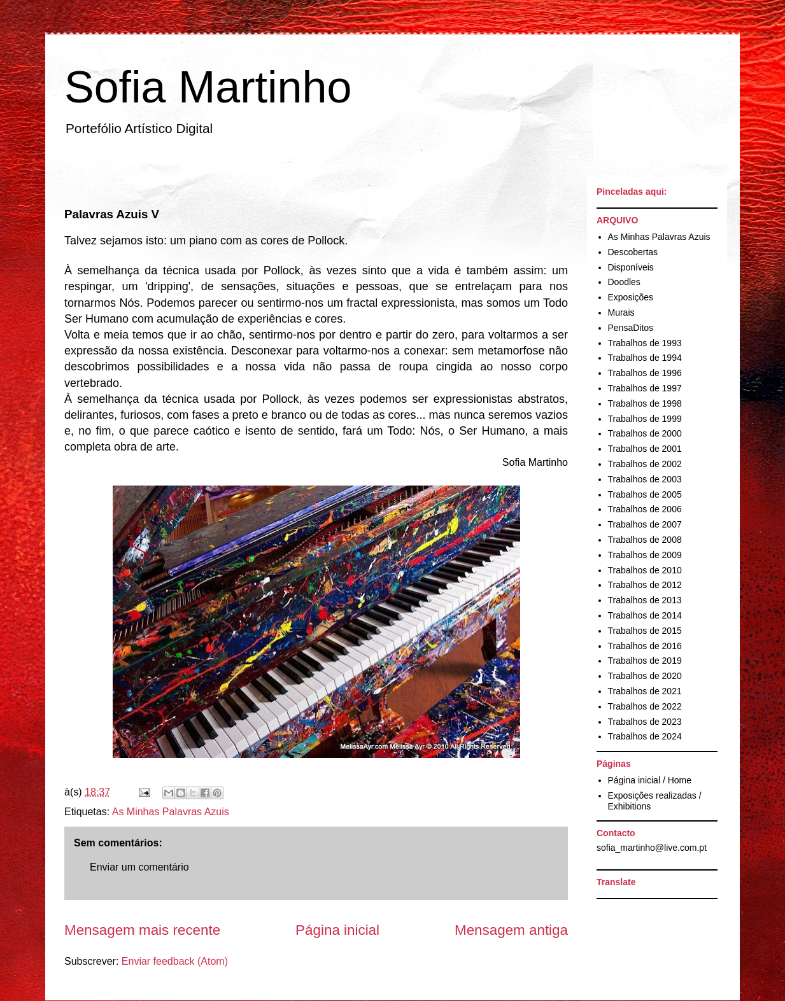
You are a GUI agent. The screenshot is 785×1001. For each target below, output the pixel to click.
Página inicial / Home (650, 780)
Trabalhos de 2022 (645, 706)
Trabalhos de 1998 (645, 403)
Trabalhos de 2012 (645, 585)
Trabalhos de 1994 (645, 358)
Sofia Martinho (207, 87)
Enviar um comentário (139, 867)
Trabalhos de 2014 (645, 615)
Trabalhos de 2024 (645, 736)
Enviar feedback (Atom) (175, 961)
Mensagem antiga (511, 930)
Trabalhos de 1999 (645, 419)
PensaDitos (631, 328)
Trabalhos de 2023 (645, 722)
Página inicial (337, 930)
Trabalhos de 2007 (645, 524)
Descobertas (633, 252)
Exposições (631, 297)
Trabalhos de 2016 (645, 646)
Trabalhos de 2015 (645, 631)
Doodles (624, 282)
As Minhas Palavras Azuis (170, 811)
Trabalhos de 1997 (645, 388)
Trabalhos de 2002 (645, 464)
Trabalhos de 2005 (645, 494)
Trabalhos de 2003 (645, 479)
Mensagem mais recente (142, 930)
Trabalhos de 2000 (645, 433)
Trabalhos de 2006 (645, 509)
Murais (621, 312)
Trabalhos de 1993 (645, 343)
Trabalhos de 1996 (645, 373)
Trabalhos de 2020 (645, 676)
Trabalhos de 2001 (645, 449)
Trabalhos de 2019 (645, 660)
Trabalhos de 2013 (645, 600)
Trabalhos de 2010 (645, 570)
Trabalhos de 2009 (645, 555)
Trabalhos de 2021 (645, 691)
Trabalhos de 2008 (645, 540)
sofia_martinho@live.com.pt (652, 848)
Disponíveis (631, 267)
